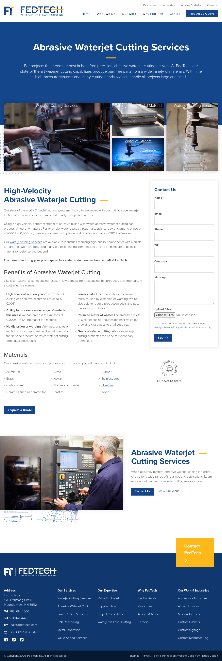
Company (160, 261)
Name (159, 198)
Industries (202, 590)
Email (158, 213)
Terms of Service (194, 327)
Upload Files (162, 309)
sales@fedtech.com (24, 625)
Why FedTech (147, 590)
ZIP (156, 245)
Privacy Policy (171, 327)
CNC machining (41, 210)
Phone (159, 229)
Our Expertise (107, 590)
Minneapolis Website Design (179, 655)
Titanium (107, 385)
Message (160, 277)
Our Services (67, 590)
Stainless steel (110, 379)
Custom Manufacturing (193, 638)
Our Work (185, 590)
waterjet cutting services (26, 242)
